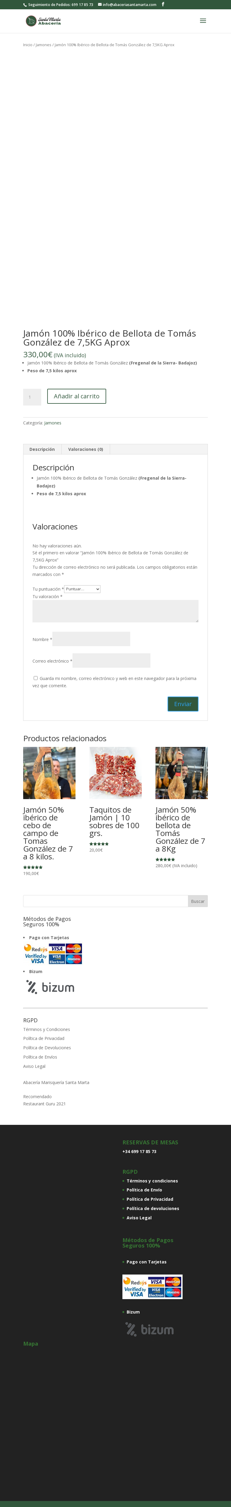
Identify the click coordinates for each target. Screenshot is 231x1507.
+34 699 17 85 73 (139, 1151)
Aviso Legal (34, 1066)
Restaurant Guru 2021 (44, 1104)
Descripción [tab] (42, 449)
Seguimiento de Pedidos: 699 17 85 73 (60, 4)
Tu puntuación (48, 589)
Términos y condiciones (152, 1181)
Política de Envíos (40, 1057)
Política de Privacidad (43, 1038)
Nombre (42, 639)
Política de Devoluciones (47, 1047)
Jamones (43, 44)
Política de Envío (144, 1190)
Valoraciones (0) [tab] (85, 449)
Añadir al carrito (77, 396)
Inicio (27, 44)
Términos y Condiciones (46, 1029)
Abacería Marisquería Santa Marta (56, 1082)
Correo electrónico (52, 661)
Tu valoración (47, 596)
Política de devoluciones (153, 1208)
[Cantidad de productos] (32, 397)
